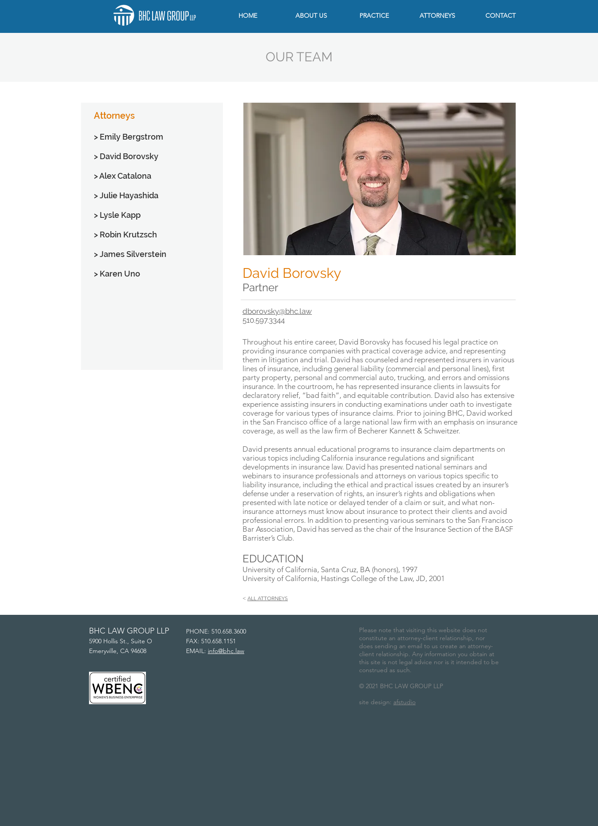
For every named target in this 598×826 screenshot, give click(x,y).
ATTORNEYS (273, 598)
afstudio (404, 702)
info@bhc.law (226, 651)
